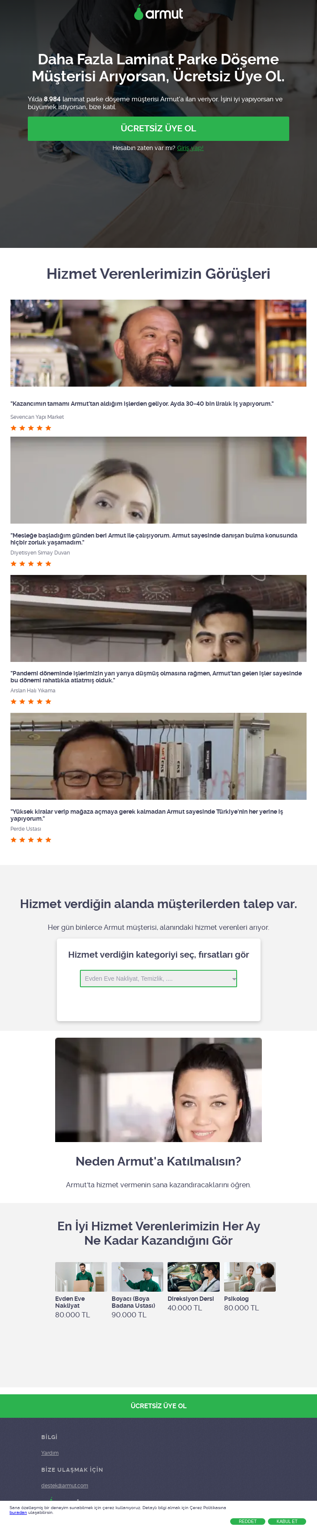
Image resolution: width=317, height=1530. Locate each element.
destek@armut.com (64, 1486)
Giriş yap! (190, 147)
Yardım (50, 1453)
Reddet (248, 1521)
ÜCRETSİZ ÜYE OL (158, 129)
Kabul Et (287, 1521)
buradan (18, 1512)
